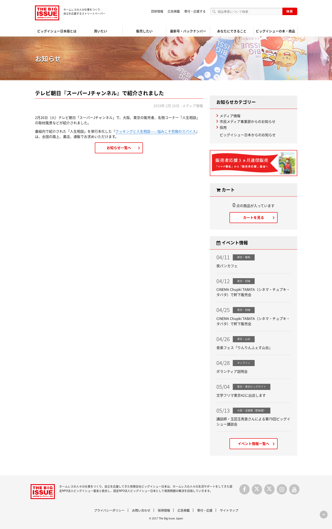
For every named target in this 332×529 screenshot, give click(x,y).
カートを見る (253, 217)
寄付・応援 (204, 510)
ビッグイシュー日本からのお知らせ (248, 134)
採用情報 (164, 510)
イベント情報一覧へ (253, 443)
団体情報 (157, 11)
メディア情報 (230, 115)
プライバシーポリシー (109, 510)
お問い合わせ (141, 510)
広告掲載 (174, 11)
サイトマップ (229, 510)
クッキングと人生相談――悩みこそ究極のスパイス (155, 131)
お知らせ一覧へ (119, 147)
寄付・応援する (195, 11)
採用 (223, 127)
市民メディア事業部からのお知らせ (247, 121)
